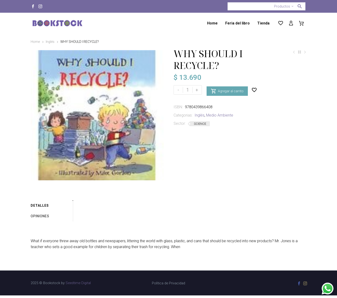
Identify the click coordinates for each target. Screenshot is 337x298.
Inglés (50, 42)
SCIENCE (200, 123)
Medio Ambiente (219, 115)
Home (212, 23)
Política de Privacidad (168, 286)
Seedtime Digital (78, 285)
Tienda (263, 23)
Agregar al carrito (227, 89)
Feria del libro (237, 23)
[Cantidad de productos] (187, 89)
